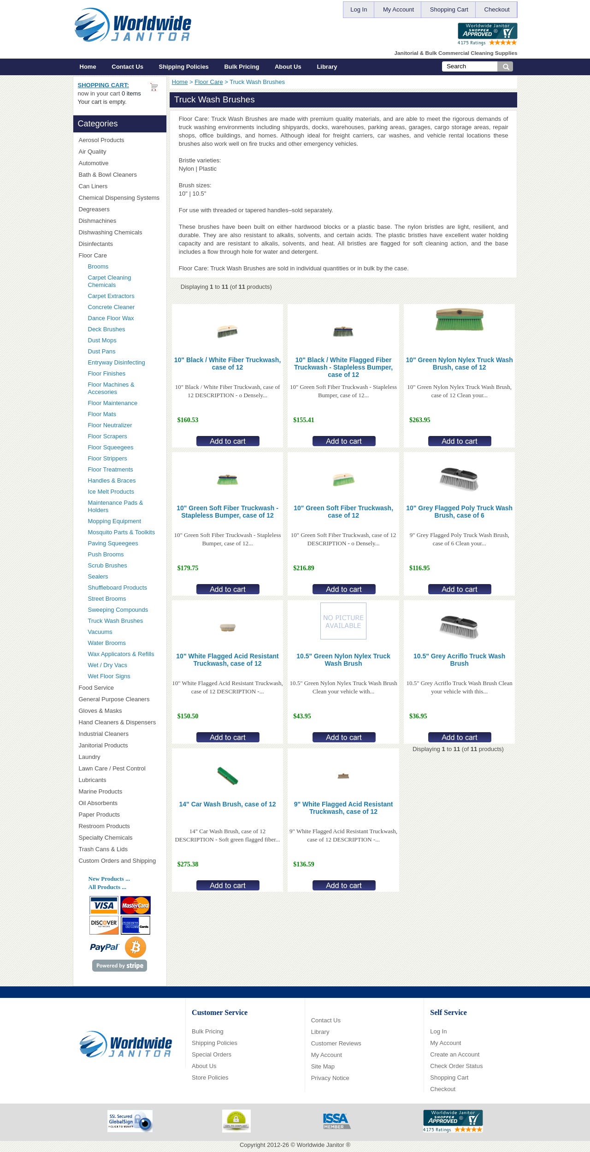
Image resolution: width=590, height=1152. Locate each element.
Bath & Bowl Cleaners (108, 174)
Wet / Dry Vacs (107, 665)
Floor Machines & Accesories (124, 388)
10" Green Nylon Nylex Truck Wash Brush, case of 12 (459, 363)
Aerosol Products (120, 140)
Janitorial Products (120, 745)
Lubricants (92, 779)
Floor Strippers (107, 458)
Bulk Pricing (241, 66)
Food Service (96, 687)
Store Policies (210, 1077)
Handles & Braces (112, 480)
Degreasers (94, 209)
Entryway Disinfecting (116, 362)
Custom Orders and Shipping (120, 861)
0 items (131, 93)
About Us (288, 66)
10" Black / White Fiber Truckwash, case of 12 (227, 363)
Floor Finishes (107, 373)
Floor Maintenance (113, 403)
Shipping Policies (184, 66)
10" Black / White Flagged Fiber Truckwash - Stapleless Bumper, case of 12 (343, 367)
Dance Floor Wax (111, 318)
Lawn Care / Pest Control (120, 768)
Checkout (497, 9)
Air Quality (120, 151)
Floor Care (209, 81)
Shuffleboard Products (117, 587)
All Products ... (107, 886)
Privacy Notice (330, 1077)
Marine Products (101, 791)
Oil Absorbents (120, 803)
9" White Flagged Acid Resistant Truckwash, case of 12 (343, 807)
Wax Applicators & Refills (121, 654)
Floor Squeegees (111, 447)
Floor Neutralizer (110, 425)
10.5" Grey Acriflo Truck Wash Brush (459, 659)
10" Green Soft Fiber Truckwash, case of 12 (343, 511)
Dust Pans (102, 351)
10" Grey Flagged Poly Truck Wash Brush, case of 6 (459, 511)
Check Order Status (456, 1065)
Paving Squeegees (113, 543)
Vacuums (100, 631)
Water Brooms (107, 642)
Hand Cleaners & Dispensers (120, 722)
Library (327, 66)
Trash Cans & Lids (120, 849)
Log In (358, 9)
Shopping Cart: (103, 85)
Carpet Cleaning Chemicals (109, 281)
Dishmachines (120, 220)
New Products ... (109, 878)
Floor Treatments (110, 469)
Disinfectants (120, 243)
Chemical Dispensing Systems (120, 198)
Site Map (323, 1066)
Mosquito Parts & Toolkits (121, 532)
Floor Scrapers (107, 436)
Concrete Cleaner (111, 307)
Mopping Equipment (124, 521)
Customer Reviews (336, 1043)
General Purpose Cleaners (114, 699)
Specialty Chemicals (120, 837)
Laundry (120, 756)
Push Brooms (106, 554)
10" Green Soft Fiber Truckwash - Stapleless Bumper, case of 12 (227, 511)
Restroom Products (120, 826)
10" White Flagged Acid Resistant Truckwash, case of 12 (227, 659)
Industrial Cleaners (104, 733)
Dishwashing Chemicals (120, 232)
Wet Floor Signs (109, 676)
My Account (398, 9)
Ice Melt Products (111, 491)
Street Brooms (107, 598)
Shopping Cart (449, 9)
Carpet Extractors (111, 295)
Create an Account (454, 1054)
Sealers (98, 576)
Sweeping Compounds (118, 609)
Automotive (94, 163)
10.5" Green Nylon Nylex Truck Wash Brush (343, 659)
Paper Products (120, 814)
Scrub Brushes (107, 565)
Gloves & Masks (120, 710)
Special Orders (211, 1054)
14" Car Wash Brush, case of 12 (227, 804)
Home (88, 66)
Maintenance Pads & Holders (115, 506)
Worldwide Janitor (320, 1144)
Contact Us (127, 66)
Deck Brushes (106, 329)
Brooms (98, 266)
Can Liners (120, 186)
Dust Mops (124, 340)
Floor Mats (124, 414)
